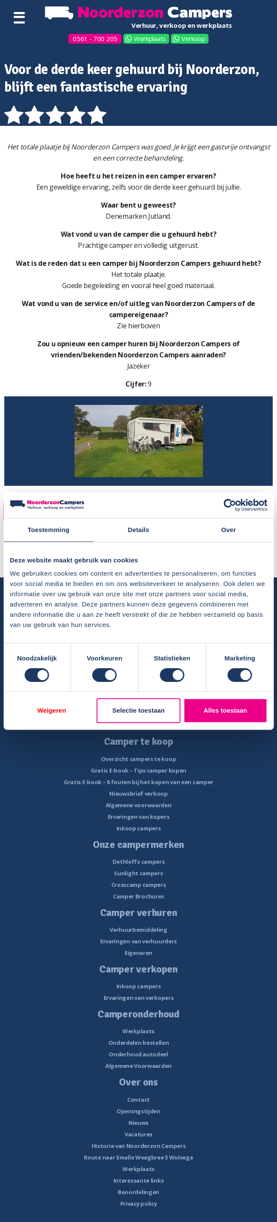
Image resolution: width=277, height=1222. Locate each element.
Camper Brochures (138, 896)
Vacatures (138, 1134)
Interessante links (138, 1180)
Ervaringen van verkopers (139, 998)
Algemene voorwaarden (139, 805)
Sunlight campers (138, 873)
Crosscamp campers (138, 885)
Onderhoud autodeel (138, 1054)
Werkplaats (150, 38)
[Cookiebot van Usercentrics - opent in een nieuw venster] (229, 505)
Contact (138, 1099)
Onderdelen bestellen (138, 1043)
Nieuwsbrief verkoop (138, 793)
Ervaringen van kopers (139, 817)
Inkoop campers (138, 828)
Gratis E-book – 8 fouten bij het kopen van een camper (138, 782)
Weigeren (51, 710)
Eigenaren (138, 953)
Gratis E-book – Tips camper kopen (138, 770)
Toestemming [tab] (48, 529)
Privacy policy (138, 1203)
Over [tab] (228, 529)
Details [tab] (138, 529)
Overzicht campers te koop (138, 759)
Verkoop (194, 38)
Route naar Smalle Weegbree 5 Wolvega (138, 1157)
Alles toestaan (225, 710)
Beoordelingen (138, 1192)
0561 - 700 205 (95, 38)
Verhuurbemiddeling (138, 930)
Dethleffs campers (139, 861)
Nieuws (138, 1123)
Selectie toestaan (138, 710)
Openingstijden (138, 1111)
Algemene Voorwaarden (138, 1066)
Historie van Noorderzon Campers (139, 1146)
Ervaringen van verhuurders (138, 941)
